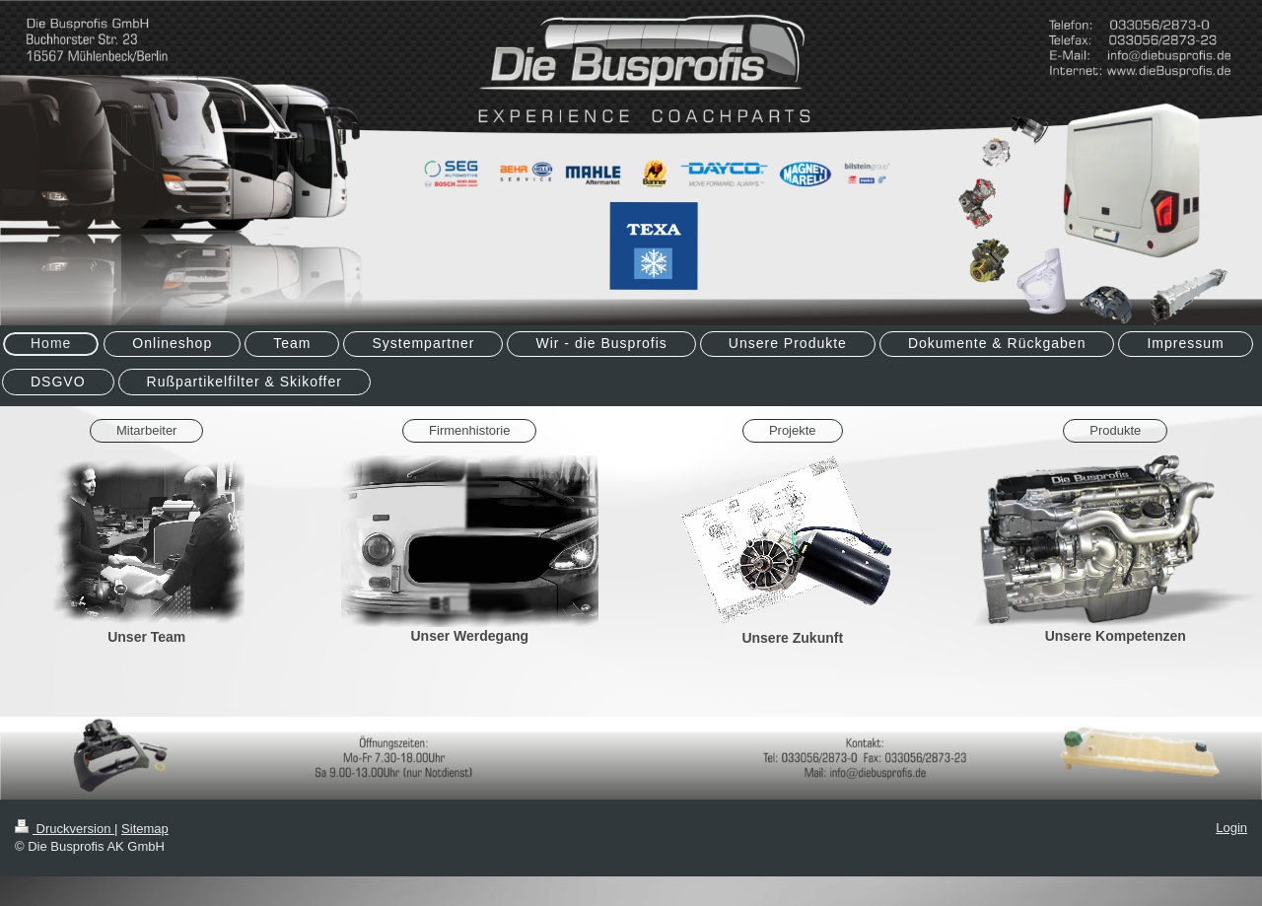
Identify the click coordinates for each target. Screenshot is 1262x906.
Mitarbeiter (146, 430)
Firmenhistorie (469, 430)
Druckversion (64, 828)
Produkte (1115, 430)
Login (1231, 827)
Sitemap (145, 828)
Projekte (792, 430)
